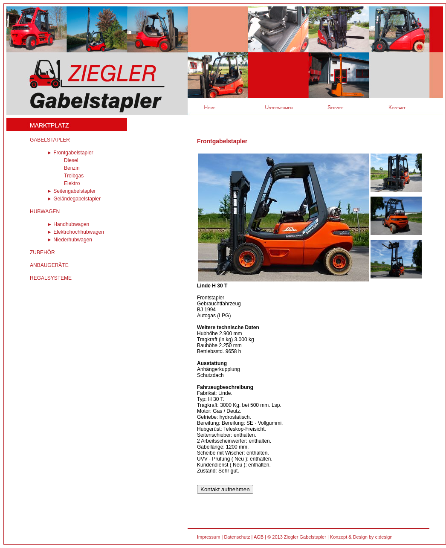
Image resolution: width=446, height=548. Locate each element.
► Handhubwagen (68, 224)
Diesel (71, 160)
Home (210, 107)
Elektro (72, 183)
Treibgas (74, 176)
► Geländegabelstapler (74, 199)
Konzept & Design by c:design (361, 536)
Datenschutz (237, 536)
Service (335, 107)
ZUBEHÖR (42, 252)
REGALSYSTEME (51, 278)
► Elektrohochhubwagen (75, 232)
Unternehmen (279, 107)
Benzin (72, 168)
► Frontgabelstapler (70, 153)
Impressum (208, 536)
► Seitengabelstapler (71, 191)
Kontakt (396, 107)
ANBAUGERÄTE (49, 265)
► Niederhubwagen (69, 240)
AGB (259, 536)
